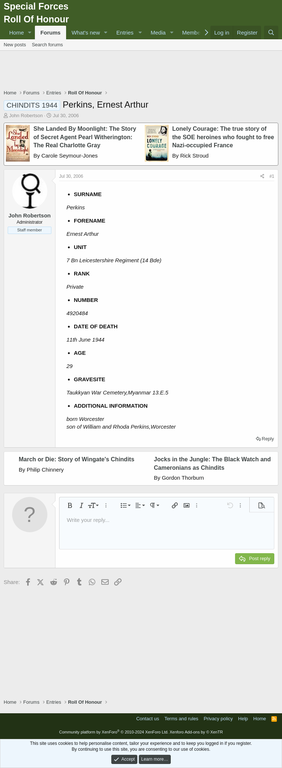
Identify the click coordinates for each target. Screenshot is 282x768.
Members (193, 32)
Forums (50, 32)
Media (158, 32)
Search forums (47, 44)
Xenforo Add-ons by (196, 732)
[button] (30, 32)
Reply (268, 438)
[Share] (262, 176)
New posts (15, 44)
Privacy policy (218, 718)
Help (243, 718)
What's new (86, 32)
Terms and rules (181, 718)
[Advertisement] (141, 70)
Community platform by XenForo (114, 732)
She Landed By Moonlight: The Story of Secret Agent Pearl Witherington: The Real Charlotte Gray (84, 137)
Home (16, 32)
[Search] (271, 32)
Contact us (147, 718)
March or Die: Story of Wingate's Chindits (76, 459)
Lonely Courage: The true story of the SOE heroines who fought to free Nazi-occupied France (223, 137)
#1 (272, 176)
